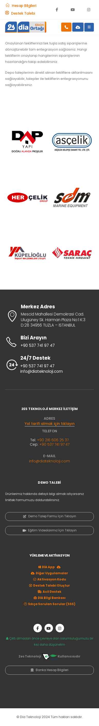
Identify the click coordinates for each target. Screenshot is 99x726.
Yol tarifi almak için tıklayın (50, 423)
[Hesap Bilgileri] (20, 5)
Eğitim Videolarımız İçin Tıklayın (50, 530)
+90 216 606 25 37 (53, 440)
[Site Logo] (25, 27)
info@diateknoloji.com (49, 461)
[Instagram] (89, 9)
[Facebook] (57, 9)
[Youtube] (73, 9)
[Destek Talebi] (20, 13)
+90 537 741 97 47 (54, 444)
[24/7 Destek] (49, 365)
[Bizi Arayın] (49, 342)
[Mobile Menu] (89, 27)
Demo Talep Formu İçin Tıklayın (49, 516)
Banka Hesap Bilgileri (49, 670)
